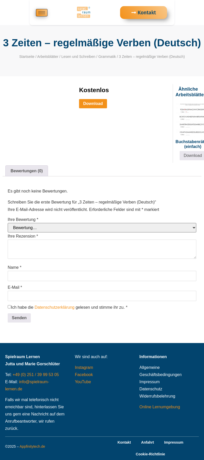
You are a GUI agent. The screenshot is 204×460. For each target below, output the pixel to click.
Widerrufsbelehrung (157, 396)
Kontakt (124, 442)
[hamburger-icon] (41, 12)
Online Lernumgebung (159, 407)
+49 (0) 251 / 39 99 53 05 (36, 374)
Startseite (26, 57)
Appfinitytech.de (32, 446)
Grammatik (107, 57)
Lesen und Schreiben (78, 57)
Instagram (84, 367)
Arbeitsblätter (47, 57)
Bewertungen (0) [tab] (27, 171)
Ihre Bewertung (23, 220)
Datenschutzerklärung (55, 307)
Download (93, 103)
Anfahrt (147, 442)
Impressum (149, 382)
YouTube (83, 382)
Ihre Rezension (23, 236)
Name (14, 267)
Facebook (84, 374)
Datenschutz (150, 389)
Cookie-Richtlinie (150, 454)
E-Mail (15, 287)
